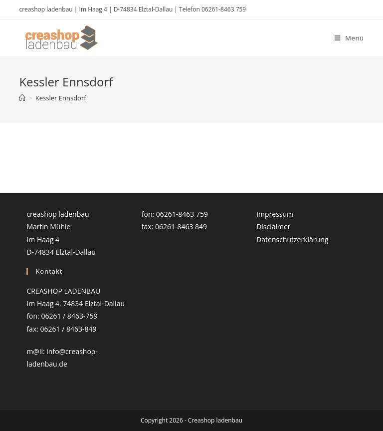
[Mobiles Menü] (349, 37)
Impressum (274, 214)
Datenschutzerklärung (292, 239)
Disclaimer (273, 226)
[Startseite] (22, 97)
